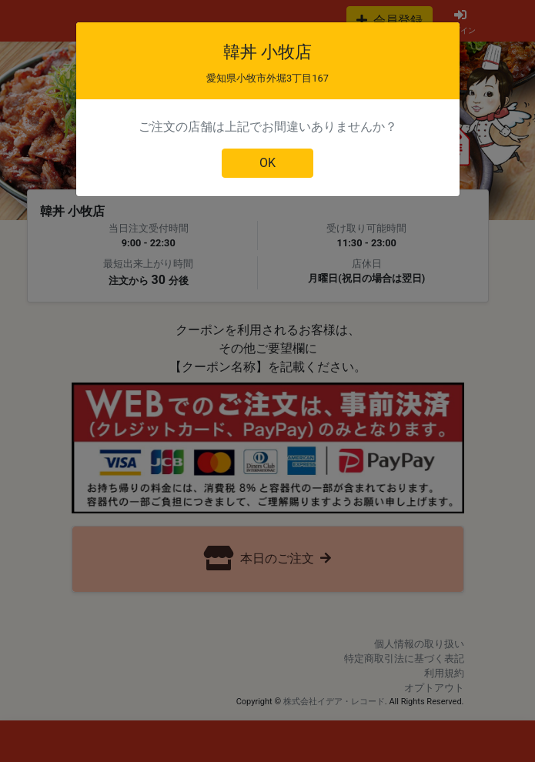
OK (267, 162)
